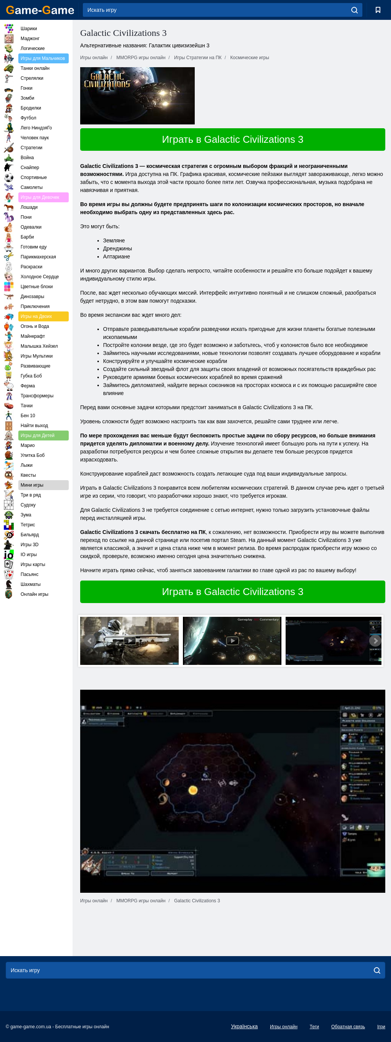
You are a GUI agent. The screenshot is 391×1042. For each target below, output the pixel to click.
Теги (314, 1026)
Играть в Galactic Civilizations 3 (232, 139)
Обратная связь (348, 1026)
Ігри (381, 1026)
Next (375, 641)
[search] (354, 10)
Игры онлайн (283, 1026)
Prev (90, 641)
